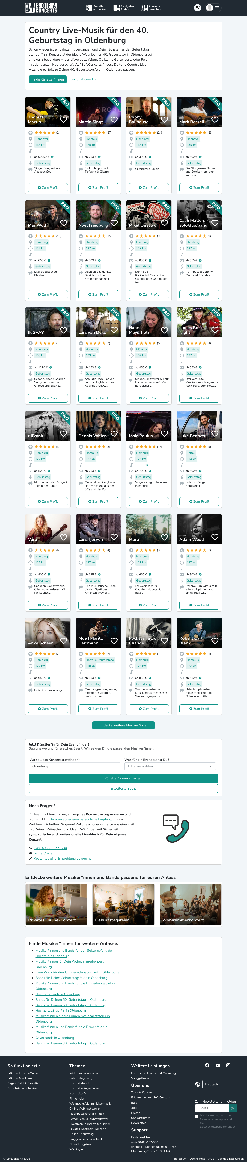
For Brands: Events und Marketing (153, 1073)
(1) (146, 465)
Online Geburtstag (81, 1134)
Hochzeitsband (79, 1083)
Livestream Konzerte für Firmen (90, 1124)
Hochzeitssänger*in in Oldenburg (61, 1010)
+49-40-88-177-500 (50, 848)
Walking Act (77, 1149)
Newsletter (138, 1123)
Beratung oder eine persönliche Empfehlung (83, 819)
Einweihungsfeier (80, 1144)
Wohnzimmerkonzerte (83, 1073)
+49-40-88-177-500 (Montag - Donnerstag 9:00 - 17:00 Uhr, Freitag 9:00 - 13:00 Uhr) (154, 1146)
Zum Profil (50, 187)
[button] (213, 7)
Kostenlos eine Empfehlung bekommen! (64, 858)
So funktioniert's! (84, 79)
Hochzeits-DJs (78, 1094)
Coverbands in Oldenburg (55, 1038)
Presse (135, 1113)
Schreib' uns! (43, 853)
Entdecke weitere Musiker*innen (123, 725)
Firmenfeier (76, 1099)
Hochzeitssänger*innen (84, 1088)
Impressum (179, 1159)
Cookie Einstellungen (231, 1159)
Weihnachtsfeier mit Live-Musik (90, 1104)
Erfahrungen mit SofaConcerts (151, 1098)
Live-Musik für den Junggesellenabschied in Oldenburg (77, 972)
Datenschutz (197, 1159)
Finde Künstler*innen (48, 79)
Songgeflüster (140, 1078)
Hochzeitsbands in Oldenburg (58, 994)
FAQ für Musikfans (20, 1078)
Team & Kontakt (141, 1092)
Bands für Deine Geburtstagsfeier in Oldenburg (71, 978)
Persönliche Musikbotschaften (89, 1119)
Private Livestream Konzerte (87, 1129)
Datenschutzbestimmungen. (218, 1127)
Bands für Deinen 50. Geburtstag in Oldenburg (71, 999)
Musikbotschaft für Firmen (86, 1114)
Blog (134, 1103)
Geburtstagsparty (80, 1078)
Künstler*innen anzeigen (123, 778)
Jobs (134, 1108)
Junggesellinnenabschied (85, 1139)
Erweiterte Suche (123, 788)
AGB (211, 1159)
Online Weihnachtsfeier (84, 1109)
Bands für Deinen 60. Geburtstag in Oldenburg (71, 1005)
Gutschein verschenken (23, 1088)
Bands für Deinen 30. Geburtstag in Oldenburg (71, 1043)
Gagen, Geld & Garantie (23, 1083)
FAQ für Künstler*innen (23, 1073)
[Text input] (212, 1108)
